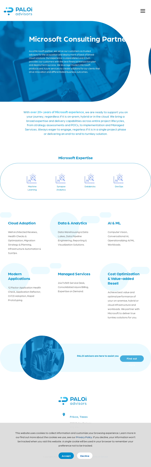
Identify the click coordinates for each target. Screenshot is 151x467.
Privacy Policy (84, 437)
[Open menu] (143, 11)
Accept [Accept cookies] (66, 455)
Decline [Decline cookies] (84, 455)
